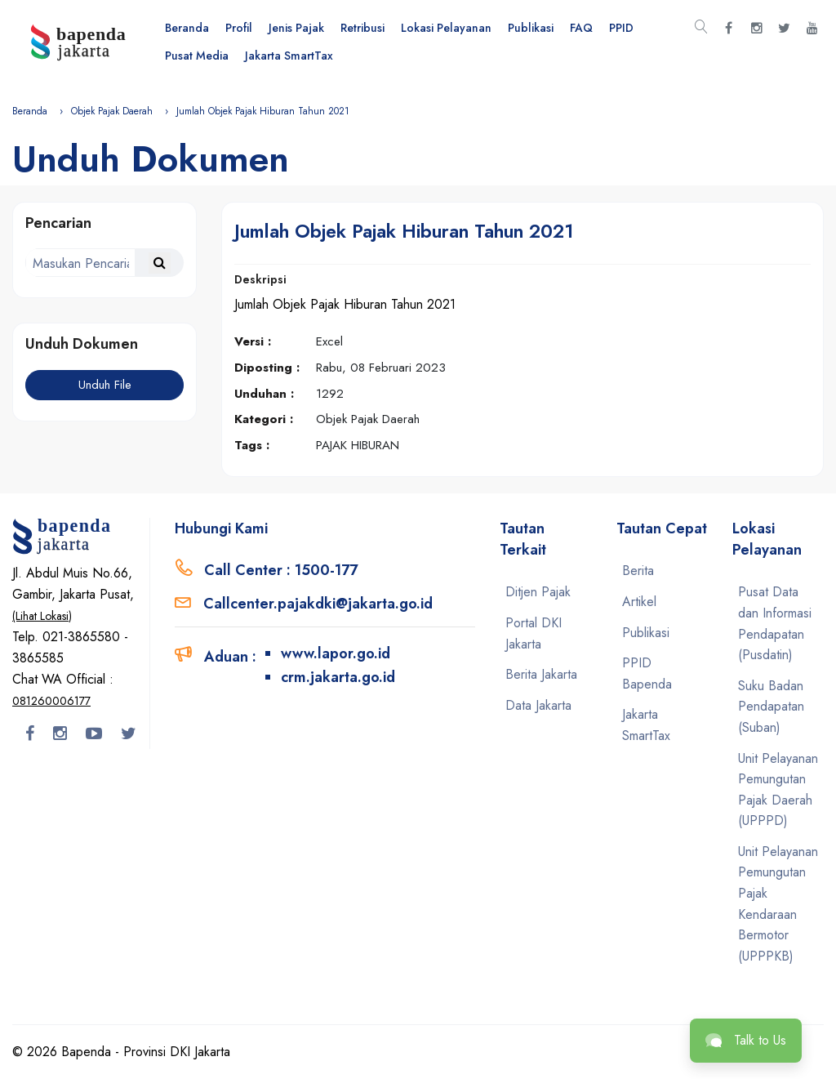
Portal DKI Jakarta (533, 633)
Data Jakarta (538, 705)
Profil (238, 28)
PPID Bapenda (647, 673)
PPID (621, 28)
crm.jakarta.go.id (338, 677)
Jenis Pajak (296, 28)
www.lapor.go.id (335, 653)
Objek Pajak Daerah (112, 111)
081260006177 (51, 701)
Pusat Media (197, 55)
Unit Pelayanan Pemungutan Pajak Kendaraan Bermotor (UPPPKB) (778, 903)
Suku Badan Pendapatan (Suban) (771, 706)
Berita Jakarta (541, 674)
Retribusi (362, 28)
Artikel (639, 601)
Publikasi (531, 28)
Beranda (187, 28)
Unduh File (104, 385)
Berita (638, 570)
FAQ (581, 28)
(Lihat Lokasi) (42, 616)
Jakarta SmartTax (289, 55)
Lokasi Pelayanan (446, 28)
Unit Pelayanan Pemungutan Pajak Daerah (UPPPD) (778, 790)
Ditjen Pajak (538, 591)
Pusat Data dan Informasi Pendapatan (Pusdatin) (775, 623)
